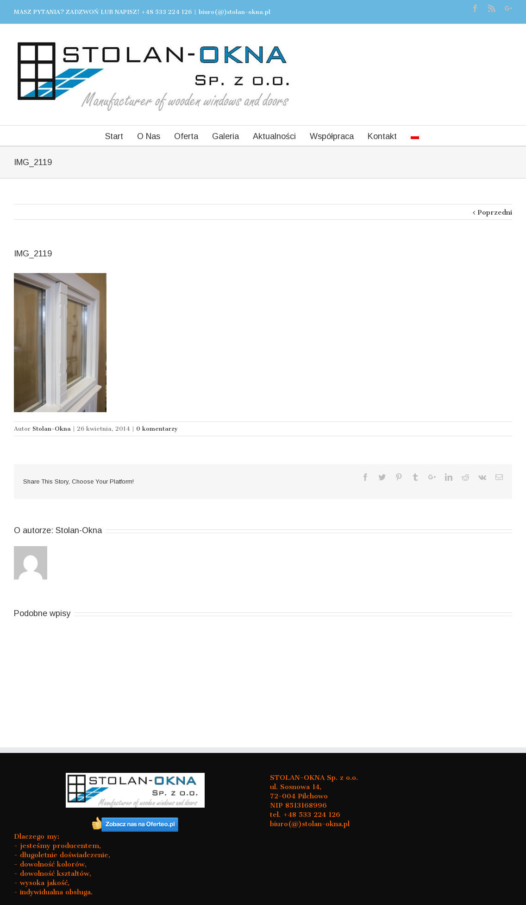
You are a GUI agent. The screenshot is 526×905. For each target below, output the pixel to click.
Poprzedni (494, 212)
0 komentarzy (157, 428)
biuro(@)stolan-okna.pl (234, 11)
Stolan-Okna (51, 428)
